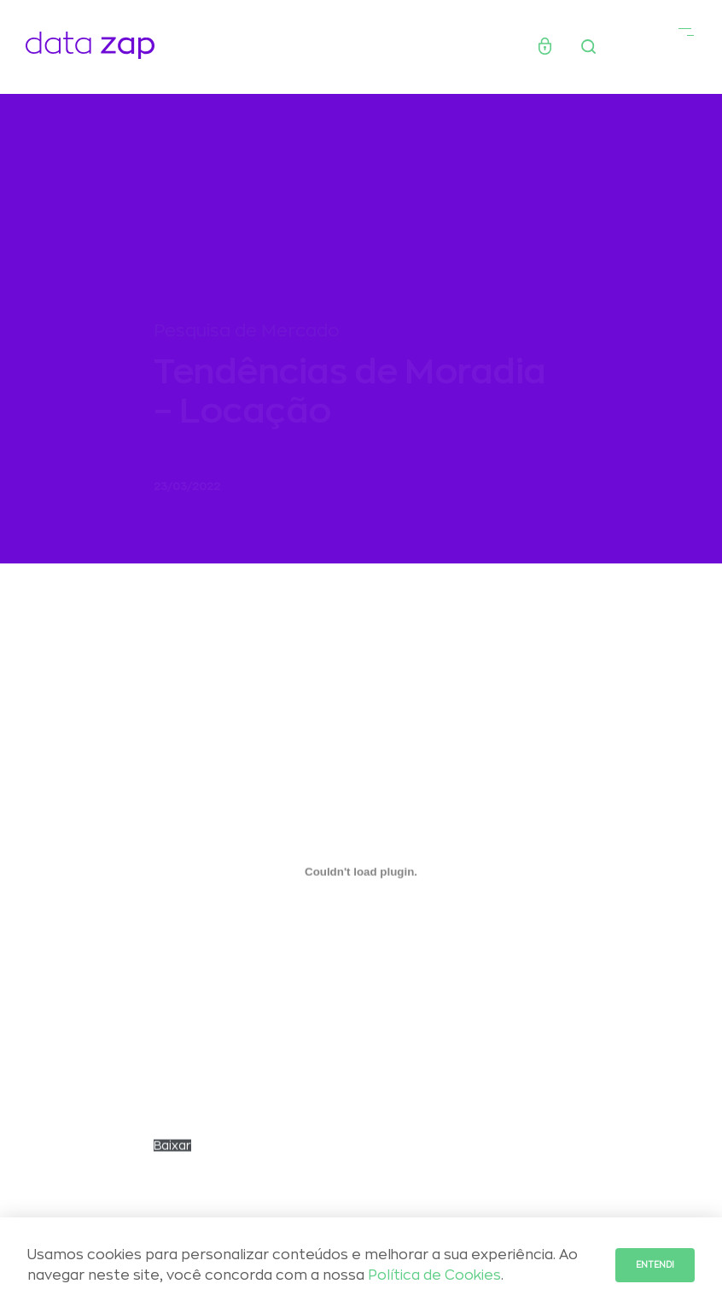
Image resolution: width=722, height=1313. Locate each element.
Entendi (655, 1265)
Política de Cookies (434, 1275)
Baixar (172, 1151)
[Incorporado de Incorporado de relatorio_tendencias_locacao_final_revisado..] (361, 877)
